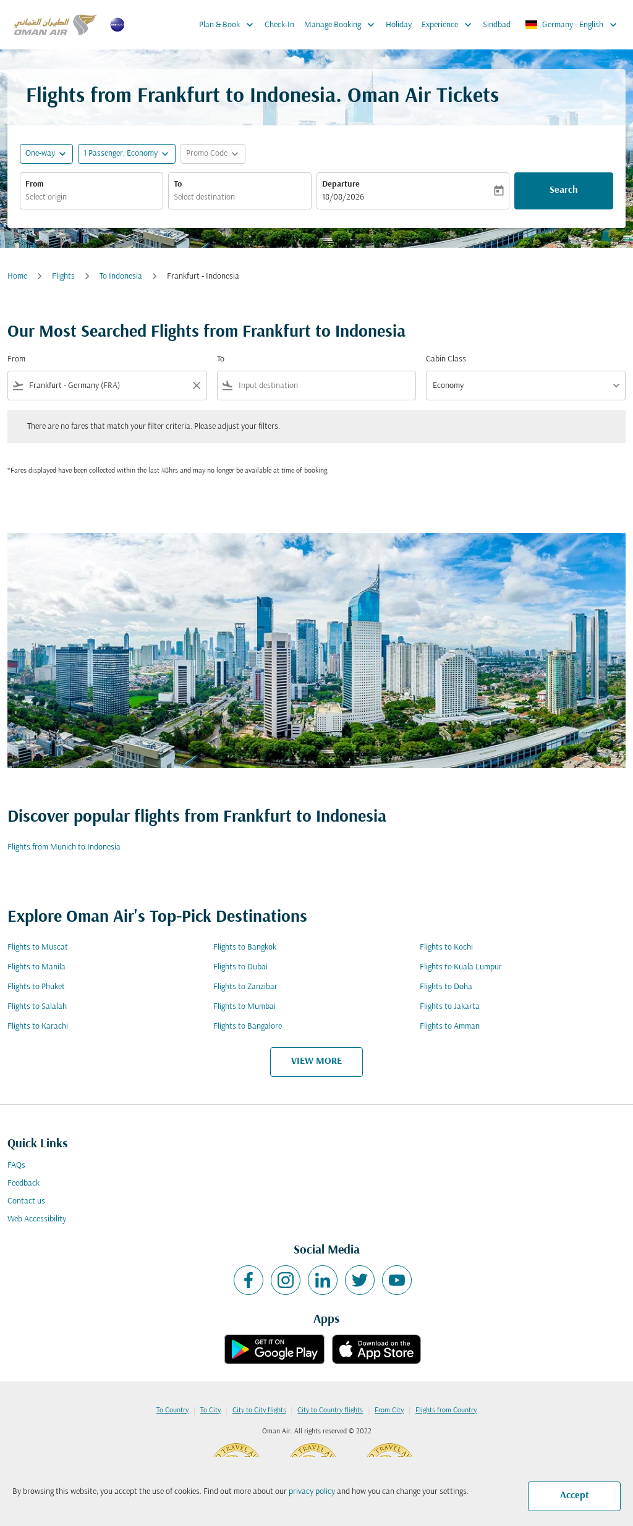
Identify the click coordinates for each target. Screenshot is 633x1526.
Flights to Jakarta (450, 1006)
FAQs (16, 1165)
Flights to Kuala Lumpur (461, 967)
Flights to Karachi (37, 1026)
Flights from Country (446, 1410)
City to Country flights (330, 1410)
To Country (172, 1410)
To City (210, 1410)
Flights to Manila (36, 967)
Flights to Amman (450, 1026)
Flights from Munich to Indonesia (64, 847)
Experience (450, 24)
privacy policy (312, 1491)
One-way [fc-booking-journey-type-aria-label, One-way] (40, 153)
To (178, 184)
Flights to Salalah (37, 1006)
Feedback (23, 1183)
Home (17, 276)
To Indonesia (121, 276)
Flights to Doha (446, 987)
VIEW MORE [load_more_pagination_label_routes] (316, 1061)
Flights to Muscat (37, 947)
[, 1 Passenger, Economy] (120, 153)
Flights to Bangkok (244, 947)
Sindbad (497, 25)
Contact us (26, 1201)
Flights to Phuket (36, 987)
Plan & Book (229, 24)
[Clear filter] (195, 385)
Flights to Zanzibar (245, 987)
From (34, 184)
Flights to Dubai (240, 967)
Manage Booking (342, 24)
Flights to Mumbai (244, 1006)
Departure (341, 184)
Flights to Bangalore (247, 1026)
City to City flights (259, 1410)
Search (564, 190)
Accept (574, 1496)
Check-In (279, 25)
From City (389, 1410)
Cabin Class (446, 359)
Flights (63, 276)
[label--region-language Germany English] (571, 24)
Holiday (399, 25)
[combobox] (91, 197)
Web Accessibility (36, 1219)
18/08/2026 (343, 197)
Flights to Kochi (446, 947)
